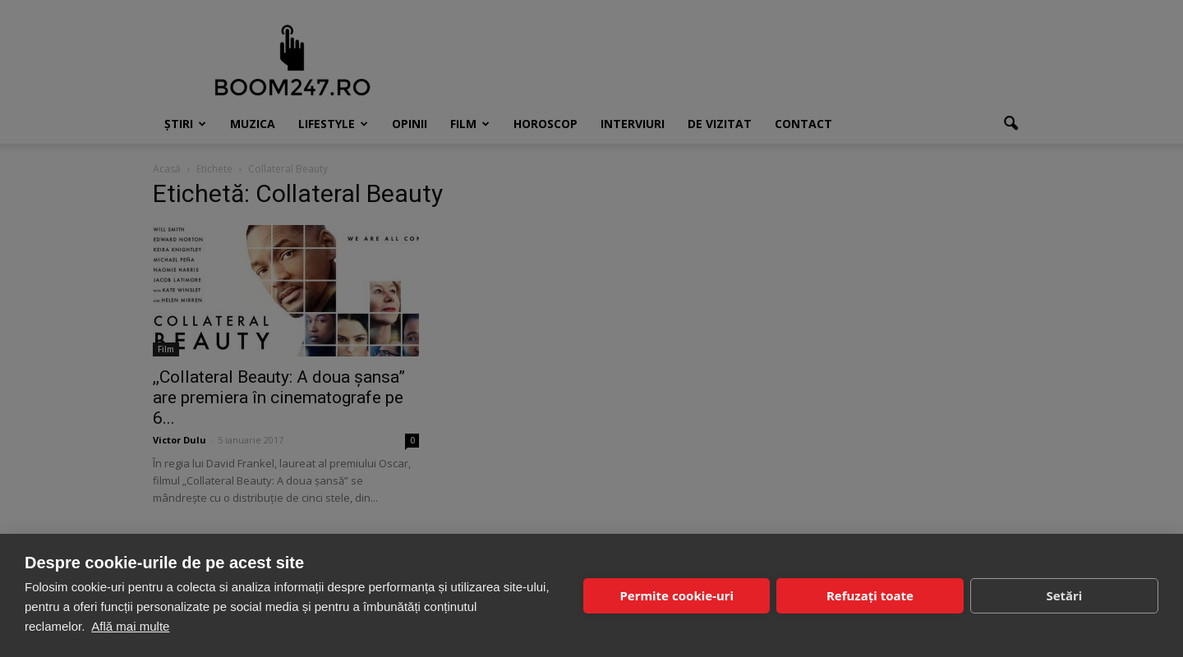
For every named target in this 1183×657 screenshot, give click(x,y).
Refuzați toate (870, 595)
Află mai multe (130, 626)
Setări (1064, 595)
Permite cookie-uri (676, 595)
